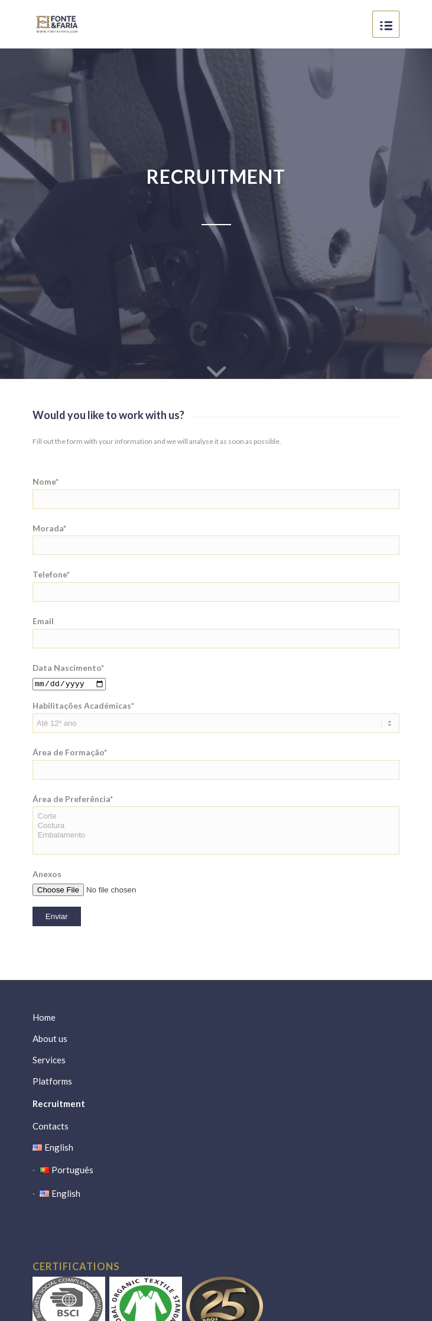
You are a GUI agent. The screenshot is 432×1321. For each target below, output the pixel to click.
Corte (216, 816)
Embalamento (216, 835)
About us (50, 1038)
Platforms (52, 1081)
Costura (216, 825)
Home (44, 1017)
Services (49, 1059)
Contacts (51, 1126)
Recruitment (59, 1103)
